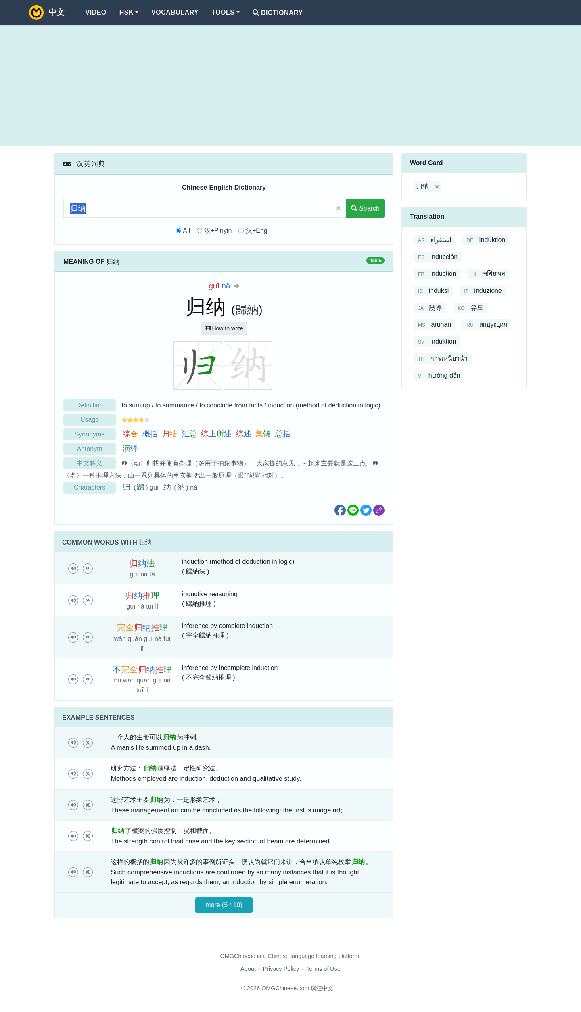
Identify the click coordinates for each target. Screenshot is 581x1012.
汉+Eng (257, 230)
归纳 (422, 186)
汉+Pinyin (218, 230)
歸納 (247, 309)
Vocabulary (175, 12)
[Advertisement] (290, 85)
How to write (224, 328)
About (248, 969)
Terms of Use (323, 969)
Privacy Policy (281, 969)
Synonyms (90, 434)
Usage (89, 419)
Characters (89, 487)
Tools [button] (222, 12)
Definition (89, 405)
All (186, 230)
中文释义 (89, 463)
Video (96, 12)
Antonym (89, 448)
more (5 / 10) (223, 904)
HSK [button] (126, 12)
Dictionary (278, 12)
